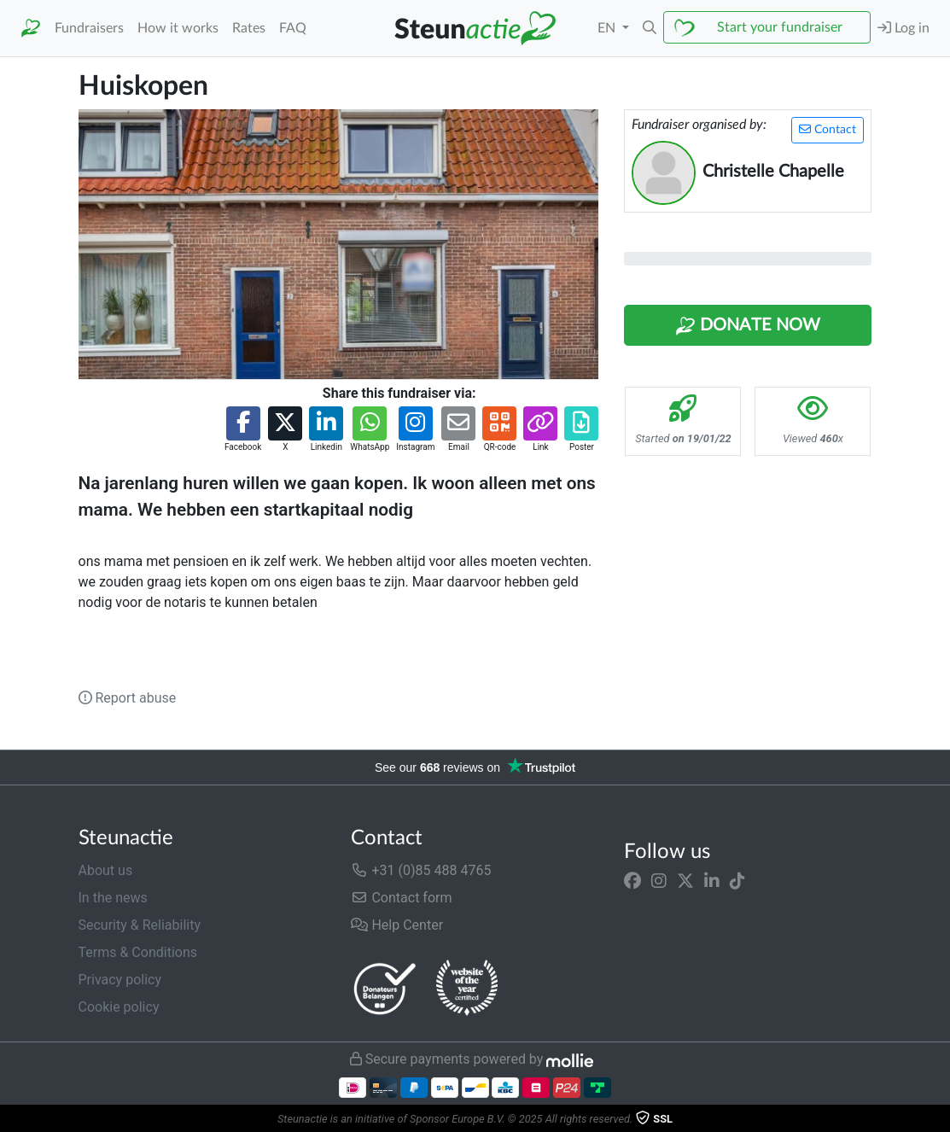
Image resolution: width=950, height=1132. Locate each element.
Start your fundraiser (779, 27)
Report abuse (128, 698)
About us (106, 870)
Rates (248, 28)
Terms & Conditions (138, 952)
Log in (903, 27)
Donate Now (747, 326)
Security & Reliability (140, 925)
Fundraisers (89, 28)
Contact (827, 129)
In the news (113, 898)
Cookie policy (119, 1007)
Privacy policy (120, 980)
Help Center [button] (397, 925)
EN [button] (608, 28)
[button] (649, 28)
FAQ (292, 28)
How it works (178, 28)
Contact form (401, 898)
